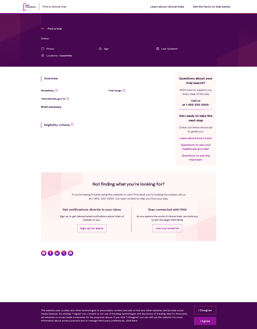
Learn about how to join (196, 138)
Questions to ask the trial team (196, 157)
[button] (91, 228)
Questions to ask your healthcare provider (196, 146)
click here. (132, 320)
